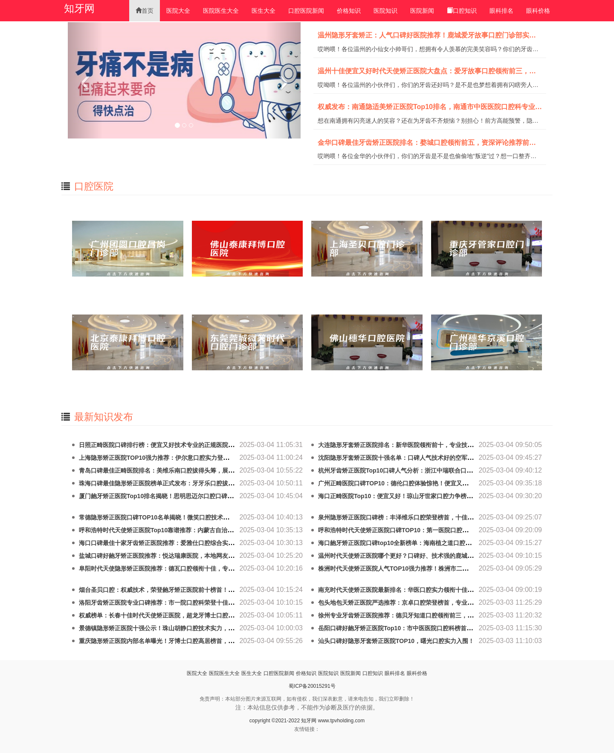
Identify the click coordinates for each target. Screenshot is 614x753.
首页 (145, 10)
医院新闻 (422, 10)
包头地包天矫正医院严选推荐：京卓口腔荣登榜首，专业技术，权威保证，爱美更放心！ (434, 602)
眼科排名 (501, 10)
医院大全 (178, 10)
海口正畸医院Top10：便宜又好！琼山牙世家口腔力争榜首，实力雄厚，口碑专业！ (428, 496)
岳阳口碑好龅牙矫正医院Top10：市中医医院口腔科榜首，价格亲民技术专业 (419, 628)
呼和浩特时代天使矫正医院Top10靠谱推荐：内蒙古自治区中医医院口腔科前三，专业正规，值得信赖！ (216, 530)
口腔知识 (462, 10)
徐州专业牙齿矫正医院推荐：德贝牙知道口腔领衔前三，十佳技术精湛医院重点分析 (428, 615)
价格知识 (349, 10)
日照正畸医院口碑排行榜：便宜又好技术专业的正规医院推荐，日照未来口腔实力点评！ (195, 444)
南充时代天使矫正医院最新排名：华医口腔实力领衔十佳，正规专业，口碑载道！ (425, 589)
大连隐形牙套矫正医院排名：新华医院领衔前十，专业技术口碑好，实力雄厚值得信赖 (431, 444)
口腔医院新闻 (306, 10)
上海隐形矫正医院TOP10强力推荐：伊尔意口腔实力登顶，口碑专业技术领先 (181, 457)
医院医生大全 (221, 10)
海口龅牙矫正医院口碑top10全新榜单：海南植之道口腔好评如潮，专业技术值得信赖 (430, 543)
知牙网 (79, 8)
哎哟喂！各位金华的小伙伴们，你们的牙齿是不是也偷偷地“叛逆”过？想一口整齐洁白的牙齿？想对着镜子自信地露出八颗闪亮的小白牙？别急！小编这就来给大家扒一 (428, 156)
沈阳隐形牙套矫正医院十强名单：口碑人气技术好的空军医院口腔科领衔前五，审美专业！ (437, 457)
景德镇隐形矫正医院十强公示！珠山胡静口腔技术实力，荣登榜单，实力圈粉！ (183, 628)
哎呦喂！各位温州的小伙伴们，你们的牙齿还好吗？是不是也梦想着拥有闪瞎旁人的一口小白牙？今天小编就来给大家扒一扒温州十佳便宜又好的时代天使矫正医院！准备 (428, 85)
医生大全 (263, 10)
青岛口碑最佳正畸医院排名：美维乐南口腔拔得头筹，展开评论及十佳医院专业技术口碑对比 (201, 470)
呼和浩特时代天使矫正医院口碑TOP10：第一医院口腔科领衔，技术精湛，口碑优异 (429, 530)
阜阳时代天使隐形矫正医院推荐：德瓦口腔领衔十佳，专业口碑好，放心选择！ (183, 568)
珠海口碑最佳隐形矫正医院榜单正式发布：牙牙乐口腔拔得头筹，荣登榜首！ (180, 483)
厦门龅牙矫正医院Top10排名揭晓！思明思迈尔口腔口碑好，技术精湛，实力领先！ (189, 496)
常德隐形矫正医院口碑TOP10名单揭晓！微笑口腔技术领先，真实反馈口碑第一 (184, 517)
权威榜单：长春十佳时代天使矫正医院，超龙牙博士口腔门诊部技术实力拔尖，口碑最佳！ (198, 615)
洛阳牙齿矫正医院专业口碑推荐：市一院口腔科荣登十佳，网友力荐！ (171, 602)
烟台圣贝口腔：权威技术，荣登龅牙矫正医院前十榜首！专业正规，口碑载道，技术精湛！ (198, 589)
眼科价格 (538, 10)
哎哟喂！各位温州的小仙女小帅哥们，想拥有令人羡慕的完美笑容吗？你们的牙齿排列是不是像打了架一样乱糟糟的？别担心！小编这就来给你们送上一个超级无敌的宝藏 (428, 49)
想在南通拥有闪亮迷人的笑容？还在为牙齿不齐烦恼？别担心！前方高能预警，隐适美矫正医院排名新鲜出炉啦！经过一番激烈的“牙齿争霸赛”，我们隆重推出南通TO (428, 121)
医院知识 (385, 10)
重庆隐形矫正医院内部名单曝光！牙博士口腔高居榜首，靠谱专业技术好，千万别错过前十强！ (204, 641)
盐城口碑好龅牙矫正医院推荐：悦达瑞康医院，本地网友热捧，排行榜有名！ (180, 555)
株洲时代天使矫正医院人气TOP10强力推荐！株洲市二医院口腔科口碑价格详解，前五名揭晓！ (444, 568)
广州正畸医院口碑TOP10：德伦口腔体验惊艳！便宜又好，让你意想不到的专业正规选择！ (438, 483)
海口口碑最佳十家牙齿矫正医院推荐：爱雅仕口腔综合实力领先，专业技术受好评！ (189, 543)
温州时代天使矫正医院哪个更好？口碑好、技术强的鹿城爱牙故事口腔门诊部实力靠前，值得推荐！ (449, 555)
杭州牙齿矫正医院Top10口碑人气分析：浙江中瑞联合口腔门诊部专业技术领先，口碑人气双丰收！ (449, 470)
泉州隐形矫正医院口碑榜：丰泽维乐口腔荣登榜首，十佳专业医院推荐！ (413, 517)
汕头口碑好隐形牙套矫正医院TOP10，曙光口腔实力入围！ (396, 641)
